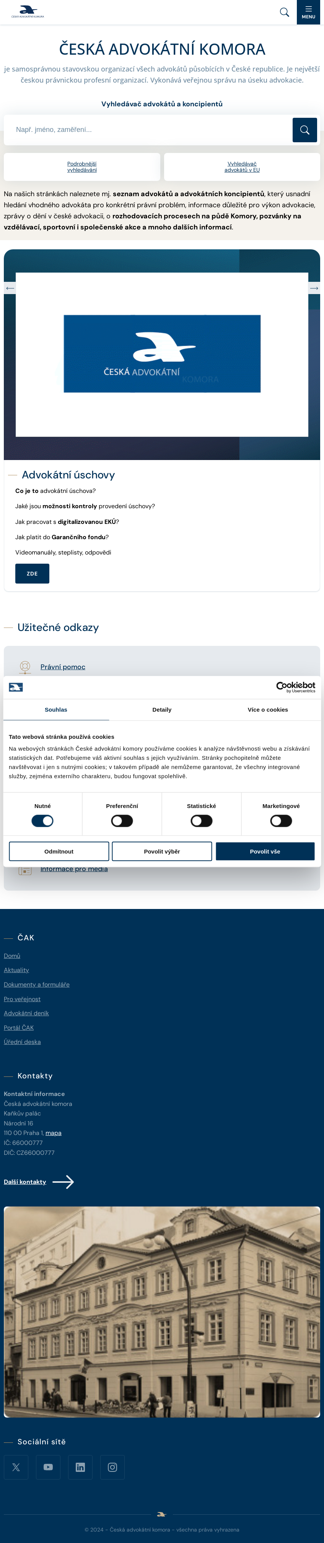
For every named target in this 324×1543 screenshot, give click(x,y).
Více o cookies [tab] (268, 709)
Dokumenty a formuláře (37, 984)
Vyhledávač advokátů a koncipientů (162, 104)
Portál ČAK (19, 1028)
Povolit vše (265, 851)
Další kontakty (39, 1182)
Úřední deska (22, 1042)
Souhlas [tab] (56, 709)
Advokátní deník (26, 1013)
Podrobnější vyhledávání (82, 167)
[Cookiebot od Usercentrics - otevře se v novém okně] (281, 687)
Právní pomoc (63, 667)
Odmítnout (58, 851)
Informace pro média (74, 869)
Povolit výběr (162, 851)
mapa (54, 1133)
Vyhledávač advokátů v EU (242, 167)
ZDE (32, 573)
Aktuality (16, 970)
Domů (12, 956)
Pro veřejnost (22, 999)
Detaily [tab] (162, 709)
